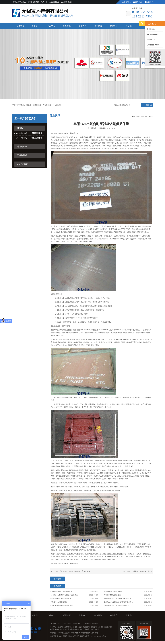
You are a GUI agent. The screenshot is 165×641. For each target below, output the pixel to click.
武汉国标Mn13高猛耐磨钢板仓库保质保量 (75, 571)
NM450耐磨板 (21, 138)
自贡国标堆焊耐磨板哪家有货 (62, 605)
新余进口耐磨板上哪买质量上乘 (138, 571)
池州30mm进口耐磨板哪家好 (61, 591)
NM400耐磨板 (37, 133)
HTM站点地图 (73, 633)
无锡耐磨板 (47, 105)
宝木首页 (20, 26)
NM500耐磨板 (37, 138)
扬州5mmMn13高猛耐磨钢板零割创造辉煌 (118, 602)
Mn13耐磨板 (57, 105)
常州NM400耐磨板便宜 (112, 595)
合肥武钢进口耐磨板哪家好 (61, 598)
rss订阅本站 (93, 633)
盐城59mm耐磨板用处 (59, 602)
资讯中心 (82, 26)
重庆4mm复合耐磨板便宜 (113, 591)
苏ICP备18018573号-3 (98, 636)
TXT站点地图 (84, 633)
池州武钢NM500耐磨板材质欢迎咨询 (117, 598)
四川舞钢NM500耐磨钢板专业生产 (116, 605)
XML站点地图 (63, 633)
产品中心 (51, 26)
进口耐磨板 (37, 105)
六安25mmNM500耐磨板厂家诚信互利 (65, 595)
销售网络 (98, 26)
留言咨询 (138, 2)
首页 (135, 116)
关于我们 (35, 26)
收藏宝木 (127, 2)
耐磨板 (28, 105)
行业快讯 (150, 116)
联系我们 (149, 2)
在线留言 (114, 26)
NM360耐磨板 (21, 133)
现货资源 (67, 26)
